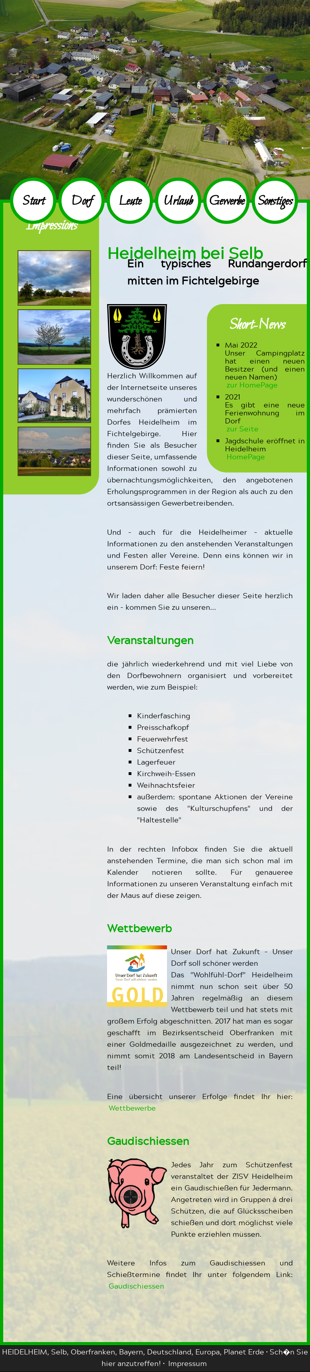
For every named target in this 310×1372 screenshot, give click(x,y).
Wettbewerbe (132, 1107)
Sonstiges (275, 202)
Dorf (81, 202)
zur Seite (242, 428)
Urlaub (178, 202)
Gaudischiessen (136, 1285)
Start (33, 202)
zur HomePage (252, 384)
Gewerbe (226, 202)
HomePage (246, 456)
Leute (130, 202)
